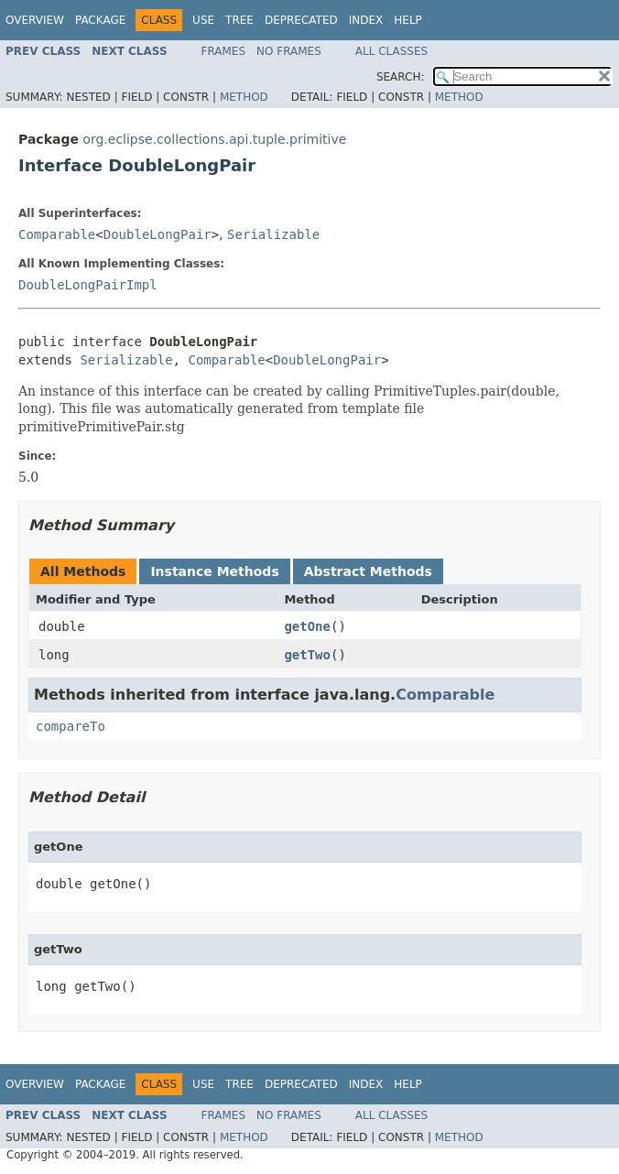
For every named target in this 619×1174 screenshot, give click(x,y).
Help (408, 20)
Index (366, 20)
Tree (239, 20)
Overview (34, 20)
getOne (307, 626)
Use (203, 20)
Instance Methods (214, 571)
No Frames (288, 51)
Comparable (56, 234)
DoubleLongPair (157, 234)
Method (244, 97)
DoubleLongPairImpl (87, 284)
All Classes (391, 51)
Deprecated (301, 20)
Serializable (273, 234)
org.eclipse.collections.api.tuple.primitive (214, 139)
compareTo (70, 726)
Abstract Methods (368, 571)
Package (100, 20)
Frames (223, 51)
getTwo (307, 654)
